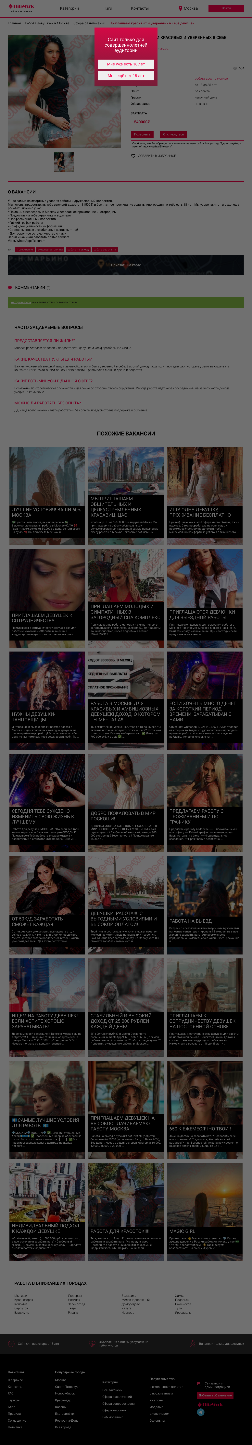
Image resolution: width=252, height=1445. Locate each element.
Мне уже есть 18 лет (126, 64)
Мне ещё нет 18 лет (126, 75)
